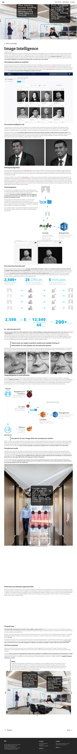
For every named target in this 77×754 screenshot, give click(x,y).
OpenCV (65, 130)
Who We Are (66, 2)
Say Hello (72, 2)
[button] (5, 693)
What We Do (58, 2)
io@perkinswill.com (43, 750)
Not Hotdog (70, 332)
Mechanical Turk (51, 69)
